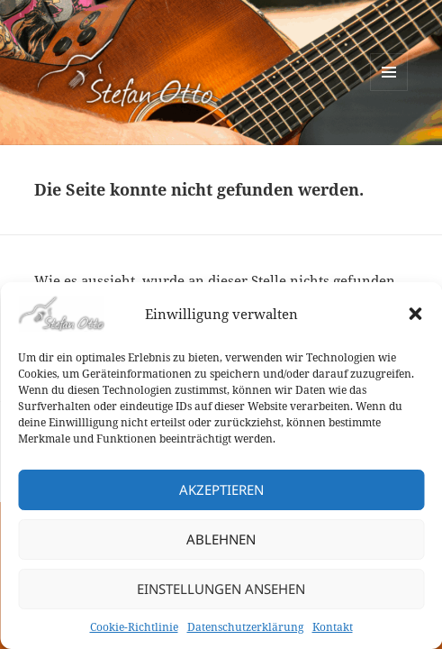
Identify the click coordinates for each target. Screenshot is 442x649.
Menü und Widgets (389, 90)
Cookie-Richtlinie (134, 627)
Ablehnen (221, 539)
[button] (415, 314)
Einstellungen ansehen (221, 589)
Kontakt (332, 627)
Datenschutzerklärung (245, 627)
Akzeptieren (221, 489)
